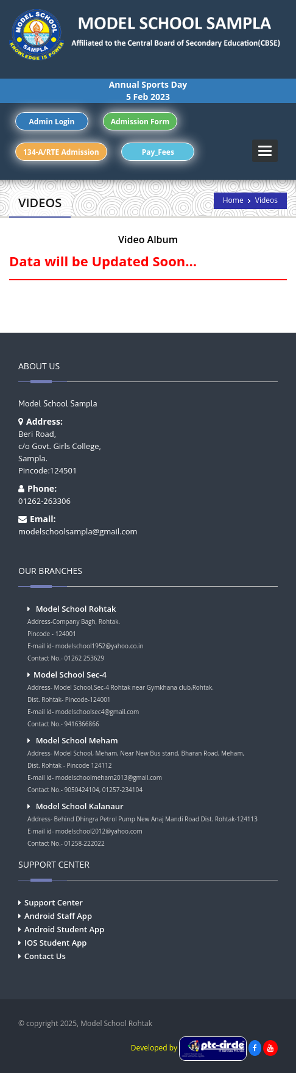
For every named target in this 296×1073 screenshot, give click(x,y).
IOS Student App (55, 942)
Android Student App (64, 929)
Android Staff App (58, 915)
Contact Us (45, 956)
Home (233, 200)
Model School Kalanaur (80, 806)
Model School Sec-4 (70, 674)
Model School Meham (77, 740)
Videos (266, 200)
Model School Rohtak (76, 608)
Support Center (53, 902)
